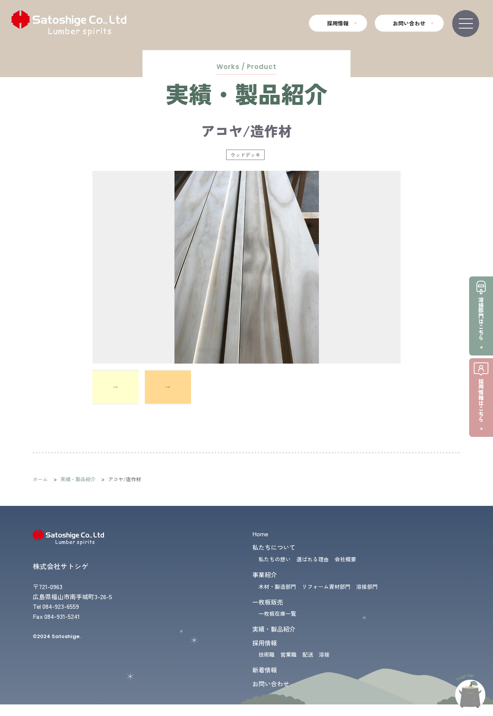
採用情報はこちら (481, 400)
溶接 (324, 654)
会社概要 (345, 559)
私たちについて (273, 547)
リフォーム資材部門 (326, 586)
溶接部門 (367, 586)
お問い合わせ (409, 23)
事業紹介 (264, 574)
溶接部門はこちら (481, 318)
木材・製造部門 (277, 586)
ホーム (40, 479)
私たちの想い (274, 559)
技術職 (266, 654)
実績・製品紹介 (78, 479)
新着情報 (264, 669)
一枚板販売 (267, 601)
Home (260, 533)
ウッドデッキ (245, 154)
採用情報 (338, 23)
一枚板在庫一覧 (277, 613)
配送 (307, 654)
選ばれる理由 (313, 559)
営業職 (288, 654)
